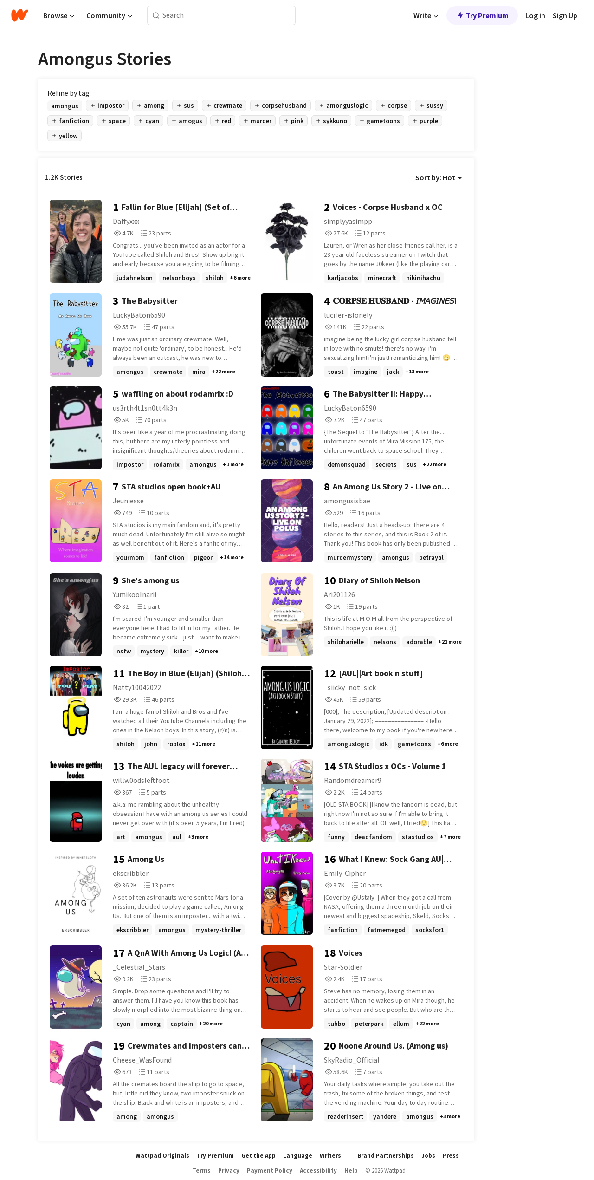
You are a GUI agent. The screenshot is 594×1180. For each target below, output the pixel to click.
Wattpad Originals (162, 1156)
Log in (535, 15)
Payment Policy (269, 1170)
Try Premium (482, 15)
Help (351, 1170)
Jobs (428, 1156)
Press (451, 1156)
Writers (330, 1156)
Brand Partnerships (385, 1156)
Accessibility (318, 1170)
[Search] (156, 15)
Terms (201, 1170)
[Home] (19, 15)
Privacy (228, 1170)
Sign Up (565, 15)
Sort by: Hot (438, 177)
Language (297, 1156)
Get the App (258, 1156)
